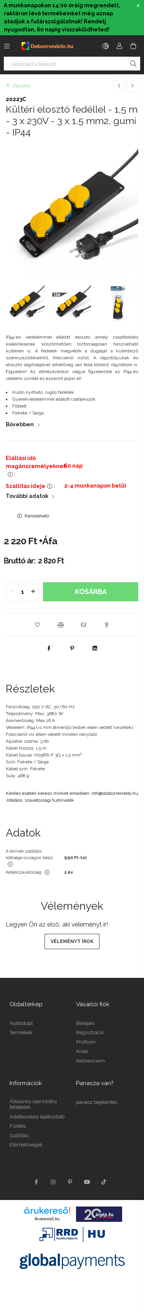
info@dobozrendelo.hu (114, 793)
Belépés (85, 1023)
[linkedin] (95, 648)
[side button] (7, 46)
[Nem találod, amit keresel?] (72, 63)
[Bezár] (138, 5)
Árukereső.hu (47, 1218)
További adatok (27, 496)
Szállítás (19, 1135)
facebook (36, 1182)
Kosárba (91, 592)
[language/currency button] (106, 46)
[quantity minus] (12, 592)
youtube (87, 1182)
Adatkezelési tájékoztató (37, 1117)
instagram (53, 1182)
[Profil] (119, 46)
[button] (37, 624)
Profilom (86, 1042)
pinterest (70, 1182)
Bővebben (20, 424)
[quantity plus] (33, 592)
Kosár (82, 1051)
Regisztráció (90, 1032)
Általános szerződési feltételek (33, 1104)
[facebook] (49, 648)
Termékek (21, 1032)
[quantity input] (22, 592)
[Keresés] (133, 63)
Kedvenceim (90, 1061)
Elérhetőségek (26, 1145)
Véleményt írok (72, 941)
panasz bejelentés (96, 1102)
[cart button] (133, 46)
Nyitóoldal (21, 1023)
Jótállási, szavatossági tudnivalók (40, 800)
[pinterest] (72, 648)
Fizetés (18, 1126)
